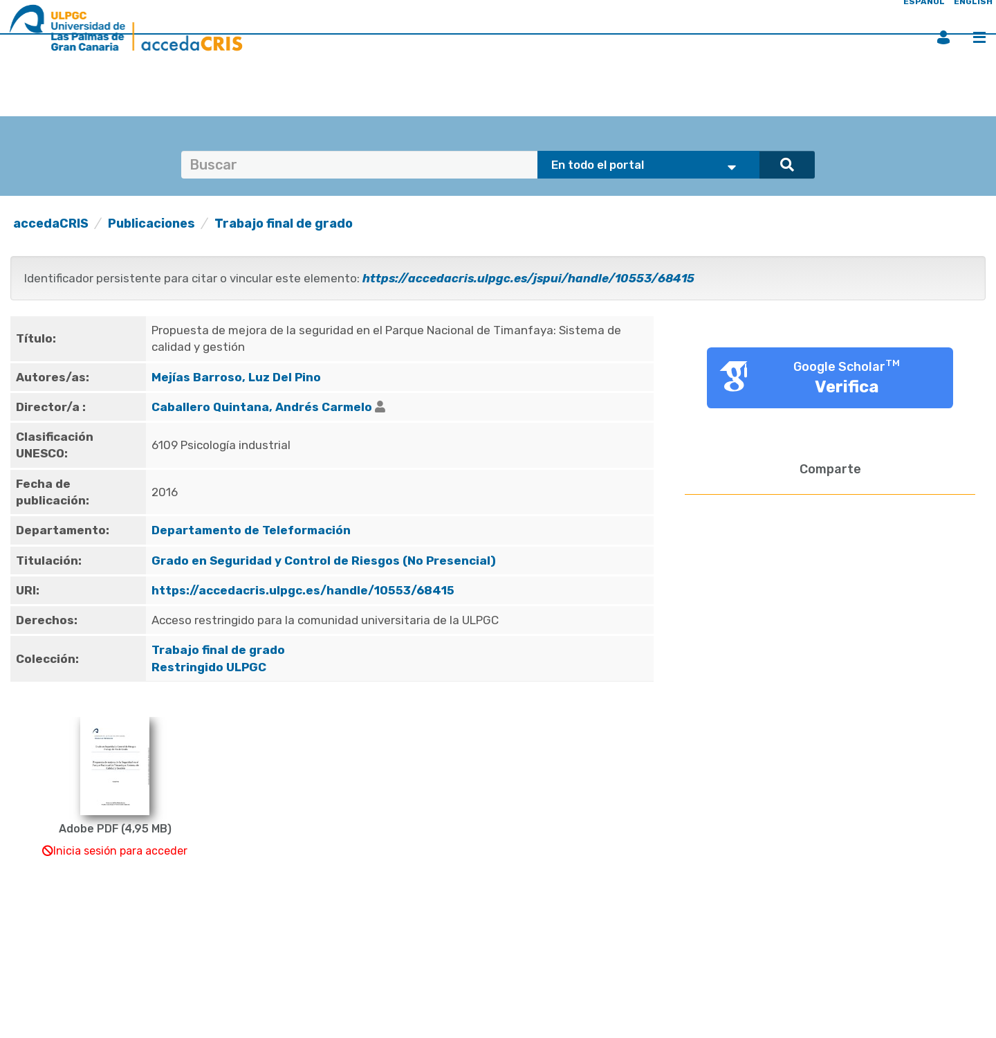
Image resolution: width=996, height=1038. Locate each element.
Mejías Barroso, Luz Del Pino (236, 377)
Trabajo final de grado (283, 223)
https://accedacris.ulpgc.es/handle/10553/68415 (302, 590)
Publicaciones (151, 223)
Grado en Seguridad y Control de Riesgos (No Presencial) (323, 560)
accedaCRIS (51, 223)
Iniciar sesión (943, 37)
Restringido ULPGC (208, 667)
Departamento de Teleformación (251, 530)
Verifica (847, 387)
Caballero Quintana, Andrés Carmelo (261, 407)
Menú (979, 37)
